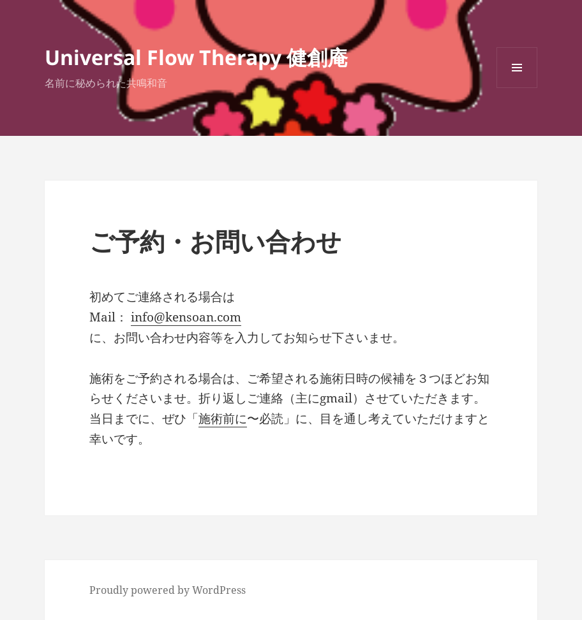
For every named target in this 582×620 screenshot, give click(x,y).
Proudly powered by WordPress (167, 590)
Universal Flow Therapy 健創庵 (196, 57)
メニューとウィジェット (517, 87)
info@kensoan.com (186, 317)
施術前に (222, 418)
